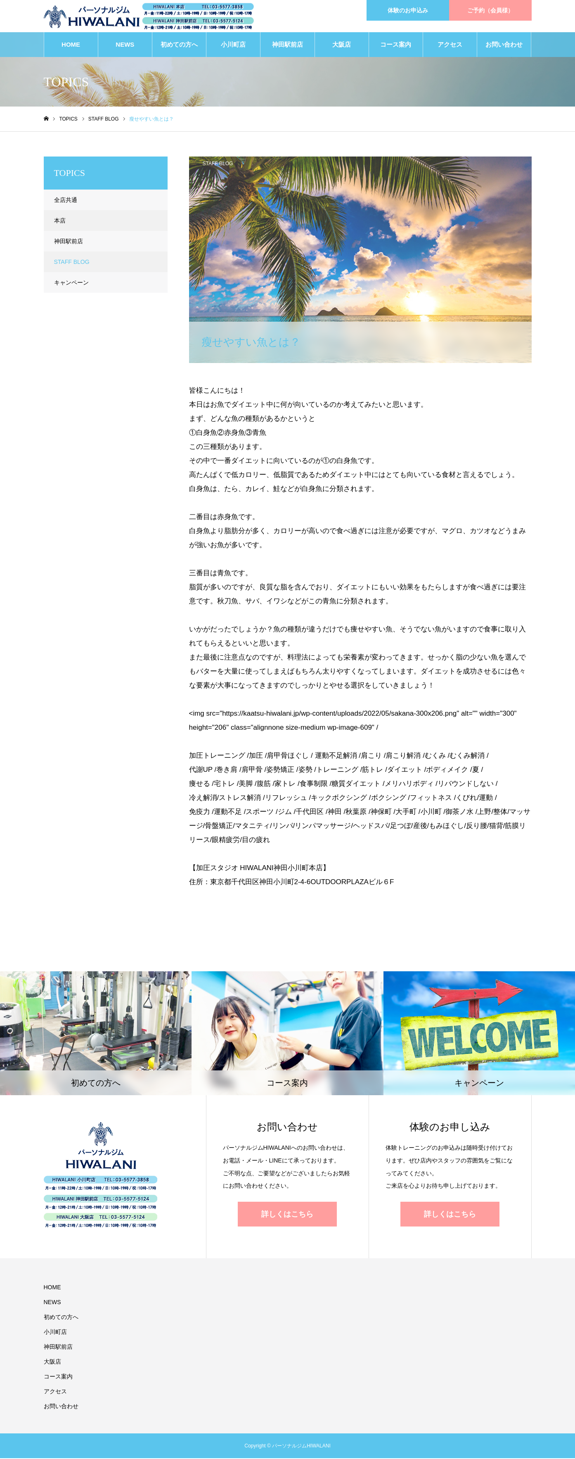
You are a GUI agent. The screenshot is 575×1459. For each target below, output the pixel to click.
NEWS (125, 45)
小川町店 (233, 45)
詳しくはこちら (287, 1215)
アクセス (450, 45)
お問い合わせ (504, 45)
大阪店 (341, 45)
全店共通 (65, 200)
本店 (60, 221)
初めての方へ (179, 45)
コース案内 (395, 45)
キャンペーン (71, 283)
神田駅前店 (287, 45)
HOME (71, 45)
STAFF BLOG (218, 164)
